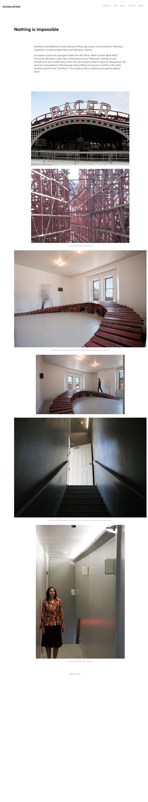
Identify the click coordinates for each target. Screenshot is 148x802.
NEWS (141, 6)
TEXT (115, 6)
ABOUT (123, 6)
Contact (132, 6)
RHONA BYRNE (12, 7)
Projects (107, 6)
